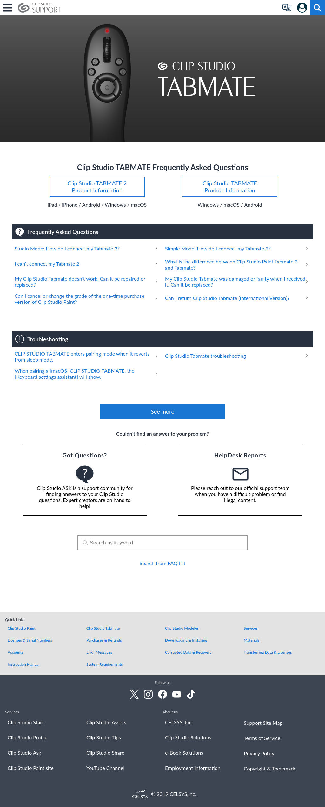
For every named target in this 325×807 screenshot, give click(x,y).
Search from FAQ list (162, 563)
